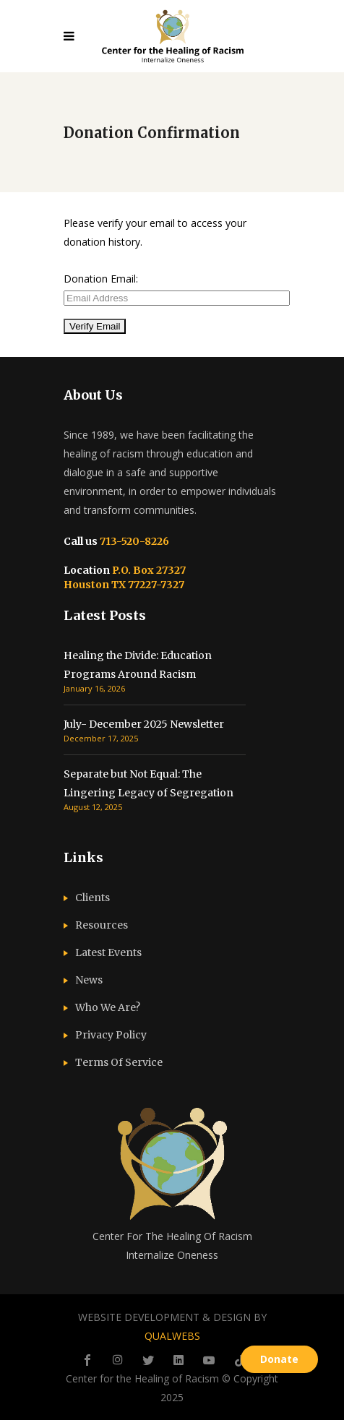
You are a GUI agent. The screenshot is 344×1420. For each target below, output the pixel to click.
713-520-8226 (133, 541)
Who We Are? (107, 1007)
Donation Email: (101, 278)
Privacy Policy (111, 1034)
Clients (92, 897)
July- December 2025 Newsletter (144, 724)
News (89, 979)
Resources (101, 924)
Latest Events (108, 952)
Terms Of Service (119, 1062)
